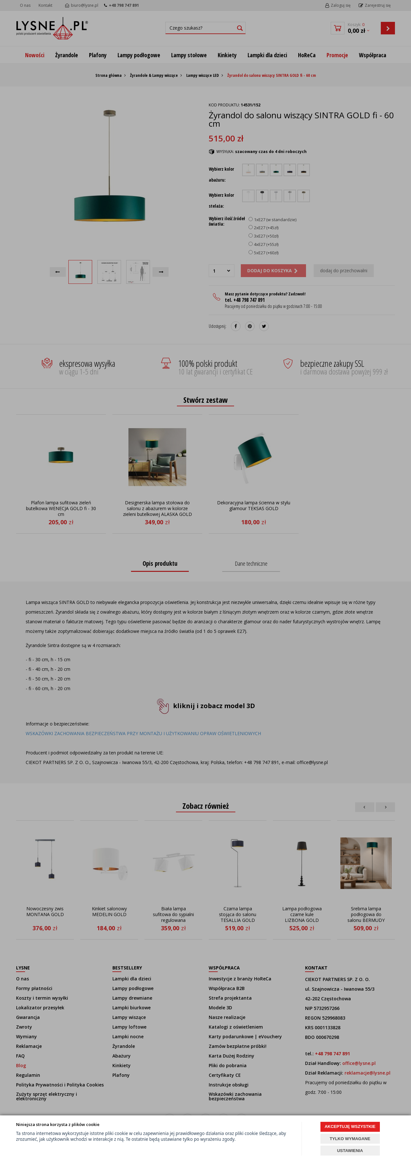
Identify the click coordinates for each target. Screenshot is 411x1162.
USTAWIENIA (350, 1150)
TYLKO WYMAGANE (350, 1138)
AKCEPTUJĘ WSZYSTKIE (350, 1126)
